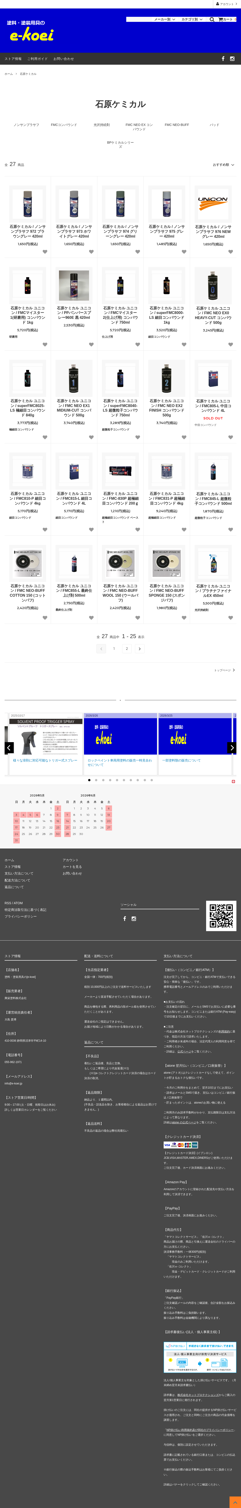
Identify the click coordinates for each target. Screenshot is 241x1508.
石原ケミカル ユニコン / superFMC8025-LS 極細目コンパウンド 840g (27, 408)
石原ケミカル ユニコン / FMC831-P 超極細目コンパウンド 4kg (167, 498)
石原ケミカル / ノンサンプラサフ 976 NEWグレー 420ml (213, 231)
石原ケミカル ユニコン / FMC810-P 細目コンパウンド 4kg (27, 498)
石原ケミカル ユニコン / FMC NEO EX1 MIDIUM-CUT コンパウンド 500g (74, 408)
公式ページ (184, 1051)
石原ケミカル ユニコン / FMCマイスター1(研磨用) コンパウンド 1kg (27, 315)
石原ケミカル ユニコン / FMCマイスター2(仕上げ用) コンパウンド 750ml (120, 315)
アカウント (227, 4)
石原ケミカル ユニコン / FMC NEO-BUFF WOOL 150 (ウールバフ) (120, 593)
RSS (8, 903)
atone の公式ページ (184, 1122)
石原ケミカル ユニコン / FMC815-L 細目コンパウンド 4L (74, 498)
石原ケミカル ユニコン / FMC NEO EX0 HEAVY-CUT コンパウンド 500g (213, 315)
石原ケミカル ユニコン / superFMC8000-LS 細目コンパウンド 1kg (166, 315)
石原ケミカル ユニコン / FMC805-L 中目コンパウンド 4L (213, 406)
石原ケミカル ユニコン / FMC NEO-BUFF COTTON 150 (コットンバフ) (27, 593)
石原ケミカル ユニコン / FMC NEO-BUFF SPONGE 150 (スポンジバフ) (167, 593)
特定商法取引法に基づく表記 (25, 910)
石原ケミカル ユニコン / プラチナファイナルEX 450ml (213, 591)
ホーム (9, 74)
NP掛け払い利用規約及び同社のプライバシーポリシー (200, 1430)
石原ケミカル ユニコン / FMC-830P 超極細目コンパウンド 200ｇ (120, 498)
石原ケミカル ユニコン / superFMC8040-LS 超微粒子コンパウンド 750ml (120, 408)
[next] (231, 747)
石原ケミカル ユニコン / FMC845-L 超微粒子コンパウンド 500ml (213, 499)
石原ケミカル (28, 74)
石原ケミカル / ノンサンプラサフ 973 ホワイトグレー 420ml (74, 231)
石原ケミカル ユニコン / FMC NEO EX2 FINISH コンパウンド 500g (166, 408)
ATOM (18, 903)
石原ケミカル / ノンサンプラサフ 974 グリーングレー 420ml (120, 231)
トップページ (225, 670)
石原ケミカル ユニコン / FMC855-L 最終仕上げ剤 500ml (74, 591)
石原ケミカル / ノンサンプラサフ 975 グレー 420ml (167, 231)
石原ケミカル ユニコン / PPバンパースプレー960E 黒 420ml (74, 313)
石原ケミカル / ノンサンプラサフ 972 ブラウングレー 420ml (28, 231)
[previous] (9, 747)
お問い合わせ (63, 59)
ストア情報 (13, 59)
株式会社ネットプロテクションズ (198, 1395)
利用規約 (224, 1031)
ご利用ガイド (37, 59)
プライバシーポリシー (21, 916)
